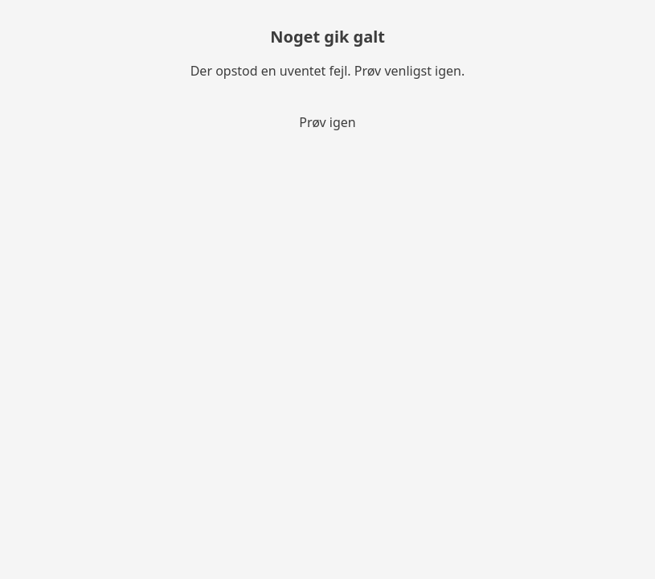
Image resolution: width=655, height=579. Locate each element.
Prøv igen (327, 122)
